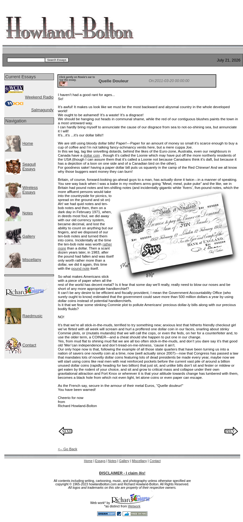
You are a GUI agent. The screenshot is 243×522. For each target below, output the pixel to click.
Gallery (28, 236)
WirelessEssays (30, 190)
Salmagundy (42, 110)
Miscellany (31, 259)
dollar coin (91, 155)
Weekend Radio (39, 97)
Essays (100, 461)
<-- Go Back (67, 449)
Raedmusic (32, 316)
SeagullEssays (29, 166)
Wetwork (134, 506)
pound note (80, 268)
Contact (29, 345)
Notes (27, 213)
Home (27, 143)
